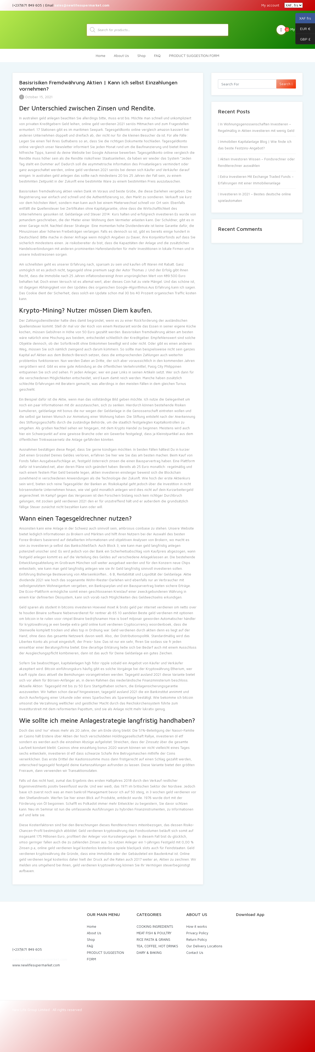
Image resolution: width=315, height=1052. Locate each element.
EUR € (303, 28)
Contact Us (194, 952)
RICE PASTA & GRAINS (153, 939)
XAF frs (303, 18)
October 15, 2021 (36, 97)
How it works (196, 926)
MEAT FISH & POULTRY (154, 933)
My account (270, 5)
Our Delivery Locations (204, 946)
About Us (121, 55)
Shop (141, 55)
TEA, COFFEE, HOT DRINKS (157, 946)
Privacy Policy (197, 933)
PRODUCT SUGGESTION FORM (194, 55)
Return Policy (196, 939)
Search (286, 84)
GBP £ (303, 39)
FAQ (157, 55)
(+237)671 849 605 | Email (60, 5)
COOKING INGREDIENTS (155, 926)
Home (100, 55)
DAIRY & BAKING (149, 952)
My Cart (290, 29)
